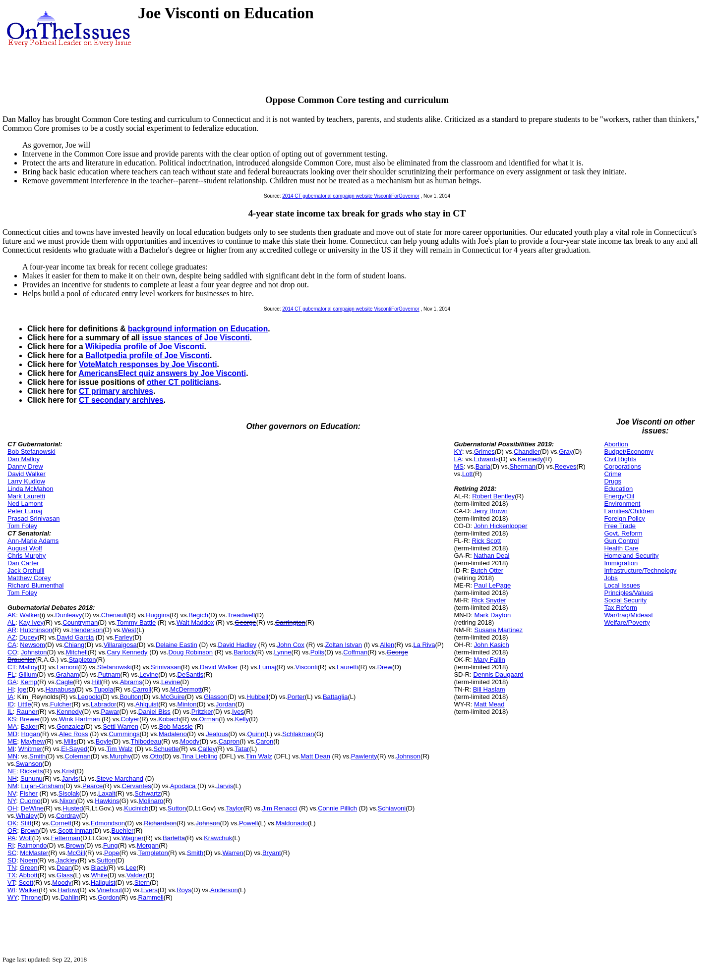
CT (11, 667)
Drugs (612, 481)
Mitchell (77, 652)
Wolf (25, 838)
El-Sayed (74, 748)
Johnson (408, 756)
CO (12, 652)
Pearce (92, 786)
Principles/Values (628, 592)
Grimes (484, 451)
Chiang (74, 644)
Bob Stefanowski (31, 451)
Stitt (25, 823)
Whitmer (30, 748)
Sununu (31, 778)
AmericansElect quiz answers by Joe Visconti (162, 373)
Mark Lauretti (26, 496)
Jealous (217, 734)
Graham (67, 674)
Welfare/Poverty (627, 622)
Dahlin (69, 897)
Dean (64, 867)
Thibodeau (146, 741)
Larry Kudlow (26, 481)
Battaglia (335, 696)
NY (11, 801)
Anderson (224, 890)
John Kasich (491, 644)
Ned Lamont (25, 503)
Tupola (103, 689)
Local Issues (622, 585)
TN (11, 867)
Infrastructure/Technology (640, 570)
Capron (229, 741)
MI (10, 748)
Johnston (34, 652)
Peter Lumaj (24, 511)
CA (11, 644)
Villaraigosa (120, 644)
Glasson (216, 696)
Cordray (67, 815)
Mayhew (33, 741)
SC (11, 853)
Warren (233, 853)
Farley (123, 637)
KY (458, 451)
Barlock (244, 652)
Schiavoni (392, 808)
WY (12, 897)
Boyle (104, 741)
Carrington (290, 622)
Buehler (123, 830)
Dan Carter (23, 563)
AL (11, 622)
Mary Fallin (489, 659)
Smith (37, 756)
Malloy (28, 667)
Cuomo (30, 801)
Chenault (114, 615)
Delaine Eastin (176, 644)
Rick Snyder (489, 600)
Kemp (28, 682)
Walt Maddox (195, 622)
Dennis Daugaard (498, 674)
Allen (387, 644)
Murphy (120, 756)
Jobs (610, 578)
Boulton (130, 696)
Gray (566, 451)
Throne (31, 897)
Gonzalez (70, 726)
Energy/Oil (619, 496)
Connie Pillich (337, 808)
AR (11, 630)
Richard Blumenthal (35, 585)
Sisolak (69, 793)
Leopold (89, 696)
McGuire (173, 696)
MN (12, 756)
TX (11, 875)
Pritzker (202, 711)
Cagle (64, 682)
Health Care (621, 548)
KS (11, 719)
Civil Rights (620, 459)
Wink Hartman (80, 719)
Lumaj (267, 667)
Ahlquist (146, 704)
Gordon (108, 897)
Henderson (87, 630)
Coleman (78, 756)
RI (10, 845)
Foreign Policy (624, 518)
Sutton (177, 808)
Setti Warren (120, 726)
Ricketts (31, 771)
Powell (248, 823)
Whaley (26, 815)
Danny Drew (25, 466)
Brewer (30, 719)
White (99, 875)
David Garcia (75, 637)
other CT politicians (183, 382)
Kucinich (136, 808)
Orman (209, 719)
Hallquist (103, 882)
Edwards (486, 459)
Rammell (151, 897)
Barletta (174, 838)
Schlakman (298, 734)
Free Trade (620, 526)
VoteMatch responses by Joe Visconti (148, 364)
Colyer (129, 719)
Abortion (616, 444)
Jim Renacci (280, 808)
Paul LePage (492, 585)
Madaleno (173, 734)
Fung (110, 845)
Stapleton (82, 659)
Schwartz (147, 793)
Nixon (68, 801)
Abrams (131, 682)
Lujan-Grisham (42, 786)
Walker (30, 615)
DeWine (32, 808)
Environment (622, 503)
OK (12, 823)
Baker (29, 726)
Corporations (622, 466)
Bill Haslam (489, 689)
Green (29, 867)
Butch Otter (487, 570)
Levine (148, 674)
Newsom (32, 644)
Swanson (29, 763)
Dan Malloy (23, 459)
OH (12, 808)
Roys (184, 890)
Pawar (110, 711)
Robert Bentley (493, 496)
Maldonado (291, 823)
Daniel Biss (154, 711)
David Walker (26, 474)
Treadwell (241, 615)
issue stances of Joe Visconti (195, 337)
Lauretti (347, 667)
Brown (30, 830)
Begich (198, 615)
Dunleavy (68, 615)
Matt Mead (489, 704)
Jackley (66, 860)
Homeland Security (631, 555)
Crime (612, 474)
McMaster (34, 853)
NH (12, 778)
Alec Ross (73, 734)
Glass (65, 875)
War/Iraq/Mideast (628, 615)
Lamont (67, 667)
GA (12, 682)
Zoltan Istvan (343, 644)
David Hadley (237, 644)
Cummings (124, 734)
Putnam (109, 674)
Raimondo (32, 845)
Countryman (80, 622)
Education (618, 488)
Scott (25, 882)
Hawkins (107, 801)
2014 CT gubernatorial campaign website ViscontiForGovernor (350, 196)
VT (11, 882)
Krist (68, 771)
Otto (156, 756)
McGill (76, 853)
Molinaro (150, 801)
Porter (295, 696)
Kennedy (69, 711)
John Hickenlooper (501, 526)
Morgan (148, 845)
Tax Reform (620, 607)
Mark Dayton (493, 615)
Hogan (30, 734)
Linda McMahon (30, 488)
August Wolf (24, 548)
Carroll (141, 689)
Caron (264, 741)
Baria (483, 466)
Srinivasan (166, 667)
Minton (187, 704)
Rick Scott (486, 540)
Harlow (67, 890)
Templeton (153, 853)
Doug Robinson (190, 652)
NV (11, 793)
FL (11, 674)
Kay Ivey (31, 622)
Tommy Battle (136, 622)
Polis (317, 652)
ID (10, 704)
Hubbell (257, 696)
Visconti (306, 667)
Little (24, 704)
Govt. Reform (623, 533)
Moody (189, 741)
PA (11, 838)
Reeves (565, 466)
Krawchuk (218, 838)
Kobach (169, 719)
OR (12, 830)
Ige (21, 689)
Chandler (527, 451)
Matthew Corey (29, 578)
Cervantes (136, 786)
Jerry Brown (490, 511)
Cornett (61, 823)
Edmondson (108, 823)
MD (12, 734)
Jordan (226, 704)
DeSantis (191, 674)
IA (10, 696)
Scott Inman (75, 830)
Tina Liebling (199, 756)
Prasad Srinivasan (33, 518)
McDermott (186, 689)
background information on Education (198, 328)
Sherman (522, 466)
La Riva (424, 644)
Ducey (28, 637)
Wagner (132, 838)
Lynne (283, 652)
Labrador (104, 704)
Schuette (166, 748)
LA (458, 459)
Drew (384, 667)
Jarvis (69, 778)
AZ (11, 637)
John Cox (290, 644)
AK (11, 615)
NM (12, 786)
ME (12, 741)
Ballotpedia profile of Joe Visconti (147, 355)
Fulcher (60, 704)
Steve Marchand (119, 778)
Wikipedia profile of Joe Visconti (144, 346)
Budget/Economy (628, 451)
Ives (238, 711)
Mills (69, 741)
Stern (142, 882)
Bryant (271, 853)
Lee (130, 867)
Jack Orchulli (25, 570)
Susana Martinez (499, 630)
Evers (149, 890)
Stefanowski (114, 667)
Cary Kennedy (127, 652)
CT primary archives (116, 391)
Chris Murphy (26, 555)
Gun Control (621, 540)
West (129, 630)
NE (11, 771)
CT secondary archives (121, 400)
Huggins (158, 615)
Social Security (625, 600)
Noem (28, 860)
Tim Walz (119, 748)
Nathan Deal (491, 555)
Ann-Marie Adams (33, 540)
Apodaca (183, 786)
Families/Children (629, 511)
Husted (72, 808)
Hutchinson (36, 630)
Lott (467, 474)
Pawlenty (364, 756)
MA (12, 726)
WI (11, 890)
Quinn (255, 734)
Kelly (242, 719)
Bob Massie (176, 726)
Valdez (136, 875)
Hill (96, 682)
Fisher (29, 793)
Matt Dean (315, 756)
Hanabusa (60, 689)
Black (99, 867)
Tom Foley (22, 526)
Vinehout (109, 890)
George (245, 622)
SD (11, 860)
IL (10, 711)
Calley (207, 748)
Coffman (355, 652)
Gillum (27, 674)
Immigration (621, 563)
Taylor (234, 808)
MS (459, 466)
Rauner (27, 711)
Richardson (160, 823)
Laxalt (107, 793)
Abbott (28, 875)
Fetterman (65, 838)
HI (10, 689)
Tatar (242, 748)
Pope (111, 853)
